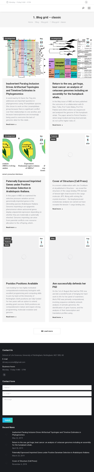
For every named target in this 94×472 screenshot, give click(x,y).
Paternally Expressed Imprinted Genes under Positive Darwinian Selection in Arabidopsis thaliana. (51, 452)
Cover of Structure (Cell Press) (70, 181)
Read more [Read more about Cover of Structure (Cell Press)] (58, 209)
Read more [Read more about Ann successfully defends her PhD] (58, 317)
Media (53, 139)
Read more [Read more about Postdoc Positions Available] (11, 317)
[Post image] (6, 434)
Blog (52, 238)
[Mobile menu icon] (89, 8)
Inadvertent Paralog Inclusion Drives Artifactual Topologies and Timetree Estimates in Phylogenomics (46, 433)
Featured (54, 136)
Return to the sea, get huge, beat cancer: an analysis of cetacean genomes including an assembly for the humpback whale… (70, 90)
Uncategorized (10, 38)
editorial (8, 238)
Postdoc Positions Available (22, 283)
